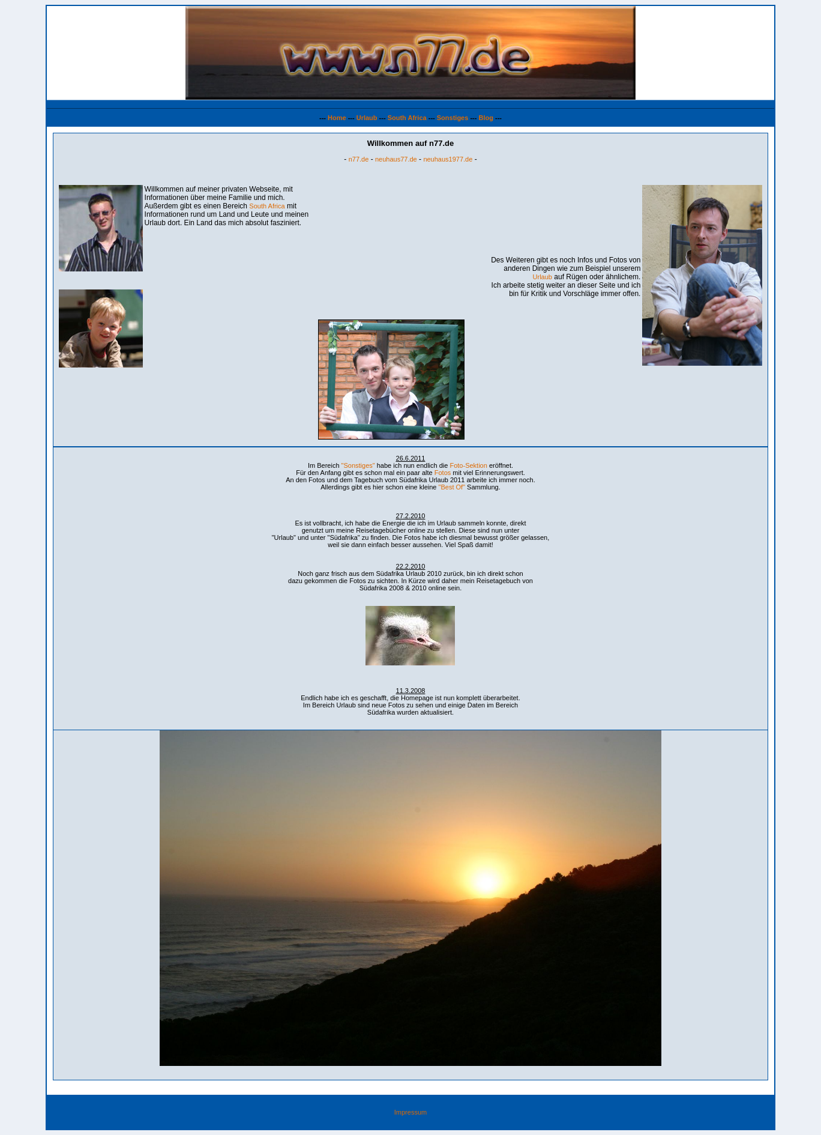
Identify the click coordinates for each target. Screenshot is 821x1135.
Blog (485, 117)
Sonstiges (453, 117)
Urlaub (366, 117)
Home (337, 117)
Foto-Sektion (468, 465)
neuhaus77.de (396, 159)
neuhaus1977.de (447, 159)
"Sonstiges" (358, 465)
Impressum (410, 1112)
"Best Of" (452, 487)
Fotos (443, 472)
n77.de (359, 159)
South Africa (407, 117)
